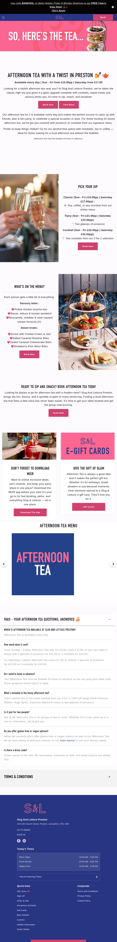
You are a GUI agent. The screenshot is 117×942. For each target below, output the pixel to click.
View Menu (68, 105)
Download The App (30, 512)
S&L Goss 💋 (23, 891)
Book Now (48, 105)
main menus (67, 740)
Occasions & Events (26, 905)
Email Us (21, 835)
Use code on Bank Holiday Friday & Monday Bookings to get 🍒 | (58, 5)
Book (103, 17)
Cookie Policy (83, 901)
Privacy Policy (84, 896)
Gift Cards (88, 507)
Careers (21, 920)
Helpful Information (26, 925)
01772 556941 (24, 830)
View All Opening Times (30, 877)
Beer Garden (23, 915)
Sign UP (21, 896)
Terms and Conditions (87, 891)
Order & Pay (23, 901)
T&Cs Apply (58, 10)
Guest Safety (23, 929)
